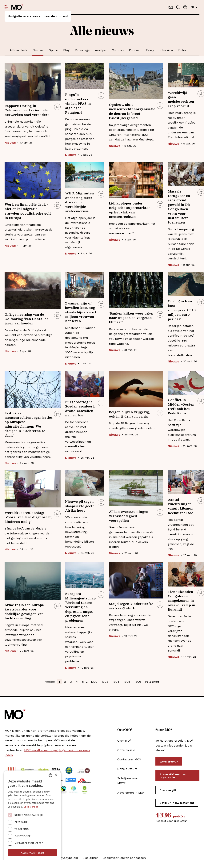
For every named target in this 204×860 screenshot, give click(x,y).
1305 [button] (126, 681)
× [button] (55, 753)
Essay (150, 50)
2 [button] (65, 681)
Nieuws (38, 50)
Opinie (53, 50)
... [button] (87, 681)
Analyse (100, 50)
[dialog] (32, 802)
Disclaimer (90, 858)
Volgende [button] (152, 681)
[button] (32, 849)
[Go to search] (178, 7)
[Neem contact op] (171, 7)
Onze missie (126, 750)
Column (118, 50)
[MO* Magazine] (17, 7)
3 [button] (71, 681)
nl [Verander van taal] (194, 7)
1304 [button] (115, 681)
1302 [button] (94, 681)
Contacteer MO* (129, 759)
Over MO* (124, 740)
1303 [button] (105, 681)
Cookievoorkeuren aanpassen (124, 858)
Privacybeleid (68, 858)
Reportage (82, 50)
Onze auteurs (127, 769)
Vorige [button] (50, 681)
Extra (182, 50)
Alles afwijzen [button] (32, 840)
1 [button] (59, 681)
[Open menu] (6, 7)
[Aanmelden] (185, 7)
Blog (66, 50)
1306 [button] (137, 681)
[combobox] (50, 753)
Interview (166, 50)
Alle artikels (18, 50)
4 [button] (77, 681)
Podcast (135, 50)
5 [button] (83, 681)
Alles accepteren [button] (32, 830)
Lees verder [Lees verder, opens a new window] (30, 785)
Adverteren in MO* (131, 792)
